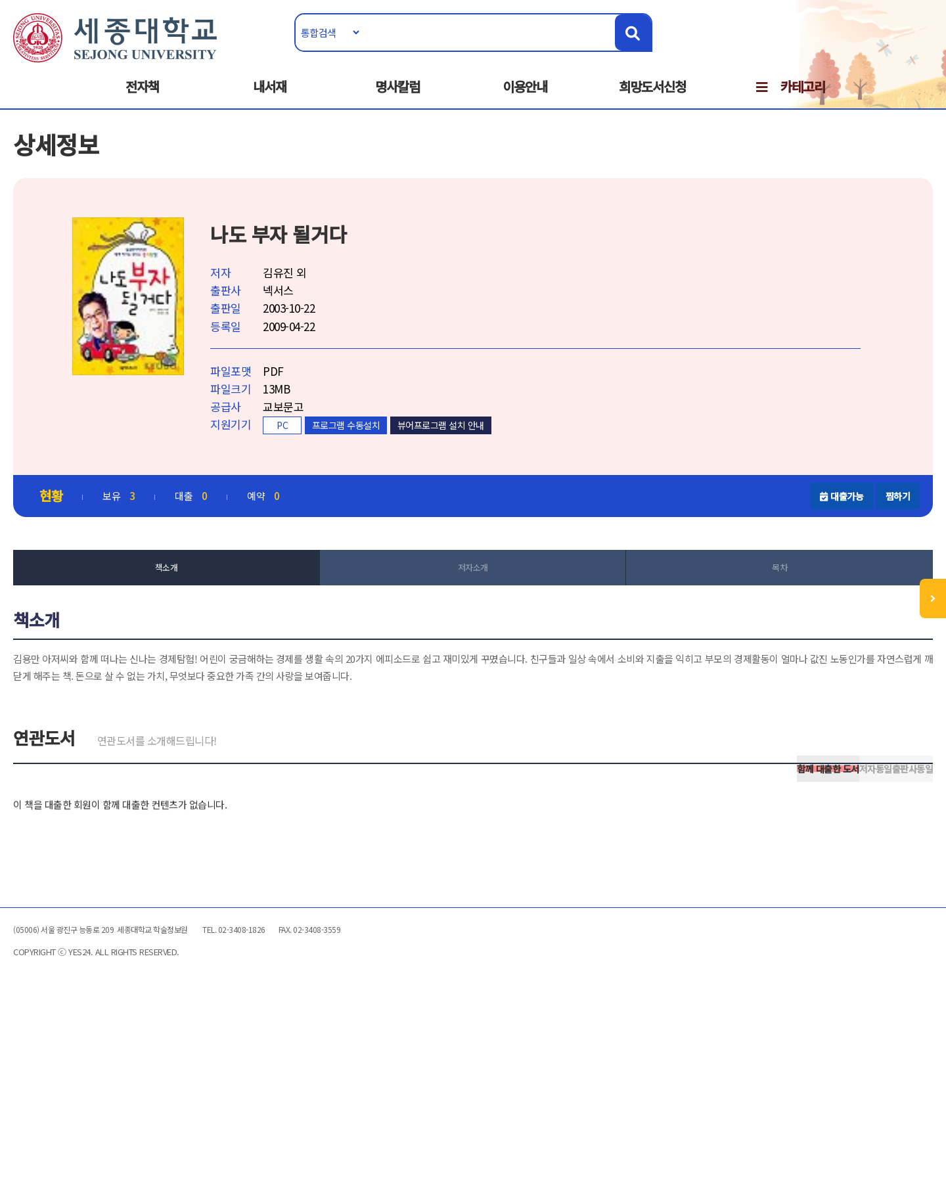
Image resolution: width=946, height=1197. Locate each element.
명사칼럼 (397, 99)
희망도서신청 (652, 99)
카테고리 (802, 99)
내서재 (269, 99)
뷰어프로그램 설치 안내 (506, 457)
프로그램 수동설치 (412, 457)
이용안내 (525, 99)
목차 (736, 603)
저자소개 (473, 603)
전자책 (142, 99)
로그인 (864, 50)
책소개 (209, 603)
